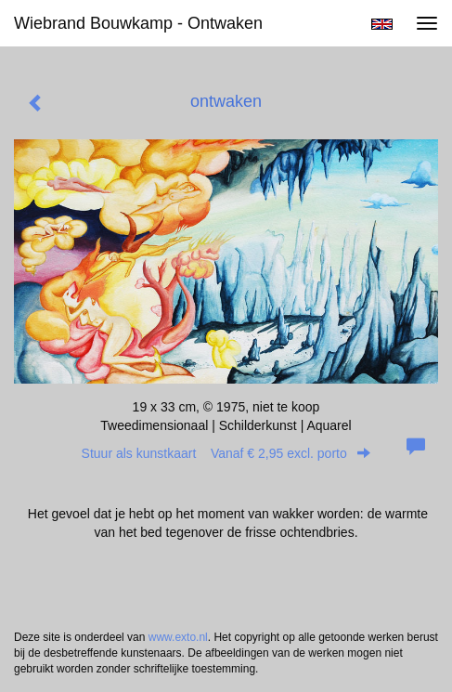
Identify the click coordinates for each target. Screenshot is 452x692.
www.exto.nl (178, 637)
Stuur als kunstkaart (226, 453)
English (382, 24)
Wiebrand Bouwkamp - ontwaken (138, 23)
